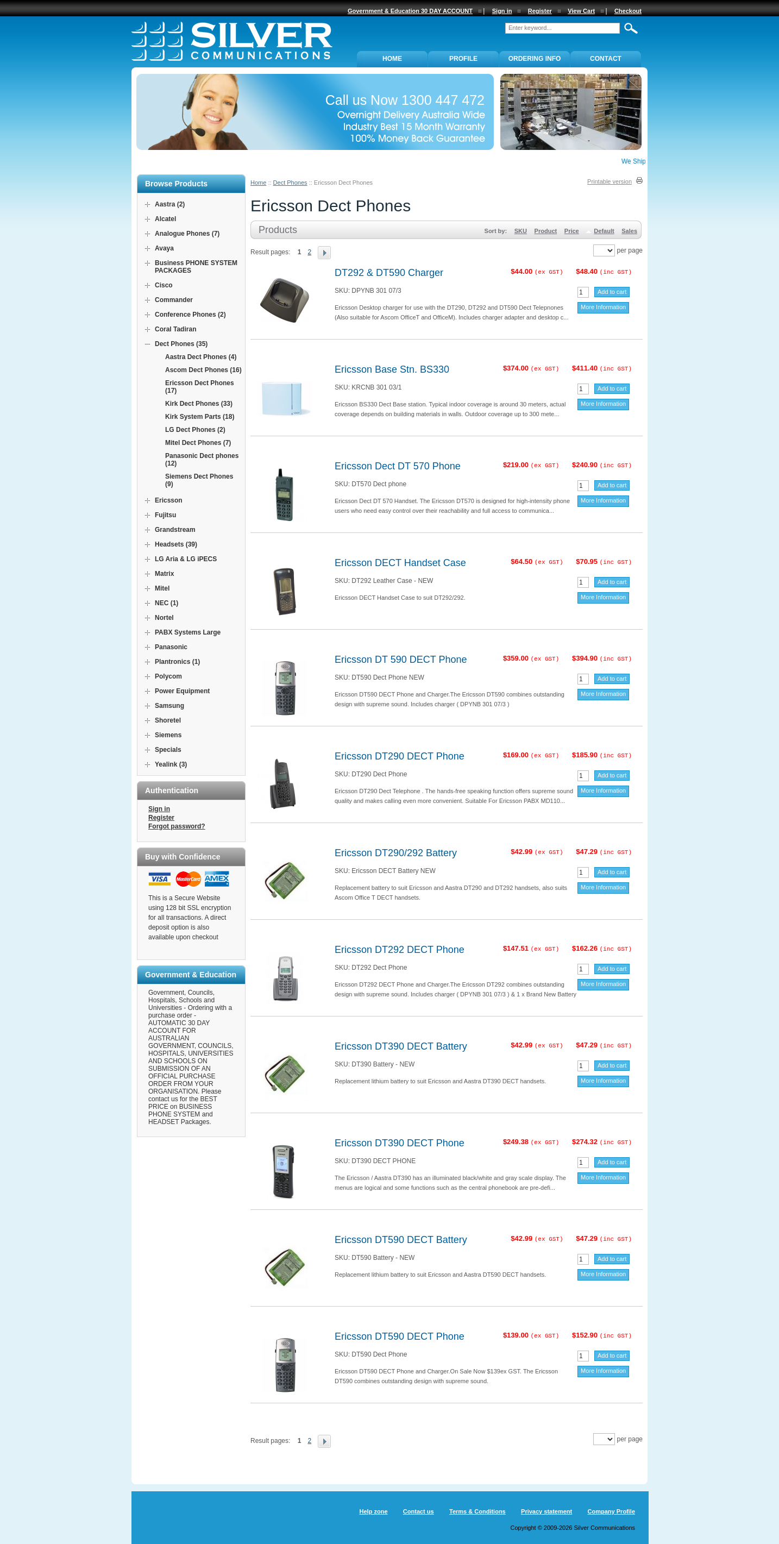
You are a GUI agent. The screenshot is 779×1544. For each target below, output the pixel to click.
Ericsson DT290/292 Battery (396, 853)
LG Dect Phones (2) (195, 430)
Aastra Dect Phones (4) (200, 357)
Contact (605, 58)
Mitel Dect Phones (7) (198, 443)
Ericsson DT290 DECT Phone (399, 756)
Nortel (164, 618)
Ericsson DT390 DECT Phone (399, 1143)
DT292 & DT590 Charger (389, 272)
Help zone (374, 1511)
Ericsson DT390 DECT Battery (401, 1046)
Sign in (159, 809)
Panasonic (171, 647)
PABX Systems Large (188, 632)
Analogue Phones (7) (187, 233)
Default (604, 231)
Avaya (164, 248)
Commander (174, 300)
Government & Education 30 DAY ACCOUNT (410, 11)
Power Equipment (182, 691)
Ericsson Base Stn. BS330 (392, 369)
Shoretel (168, 720)
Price (571, 231)
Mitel (162, 588)
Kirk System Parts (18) (199, 416)
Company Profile (611, 1511)
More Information (603, 307)
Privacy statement (546, 1511)
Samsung (169, 706)
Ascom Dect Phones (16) (203, 370)
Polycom (168, 676)
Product (546, 231)
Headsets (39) (176, 544)
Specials (168, 750)
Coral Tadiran (175, 329)
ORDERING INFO (534, 58)
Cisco (164, 285)
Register (161, 817)
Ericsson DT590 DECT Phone (399, 1336)
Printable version (609, 181)
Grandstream (175, 530)
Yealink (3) (171, 764)
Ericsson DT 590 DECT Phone (401, 659)
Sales (629, 231)
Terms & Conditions (477, 1511)
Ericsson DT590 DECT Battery (401, 1239)
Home (258, 182)
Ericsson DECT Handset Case (400, 562)
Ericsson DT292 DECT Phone (399, 949)
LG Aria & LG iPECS (186, 559)
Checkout (628, 11)
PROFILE (463, 58)
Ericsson (169, 500)
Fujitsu (165, 515)
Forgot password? (176, 826)
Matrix (164, 574)
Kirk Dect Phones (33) (199, 403)
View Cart (581, 11)
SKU (520, 231)
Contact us (418, 1511)
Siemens (168, 735)
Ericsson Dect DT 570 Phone (398, 466)
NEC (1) (166, 603)
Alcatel (165, 219)
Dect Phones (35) (181, 344)
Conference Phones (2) (190, 314)
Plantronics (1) (177, 662)
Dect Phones (290, 182)
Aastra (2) (170, 204)
